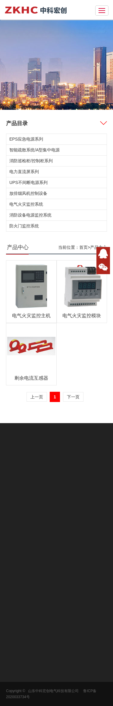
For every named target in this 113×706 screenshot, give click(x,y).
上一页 (36, 396)
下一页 (73, 396)
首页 (83, 247)
